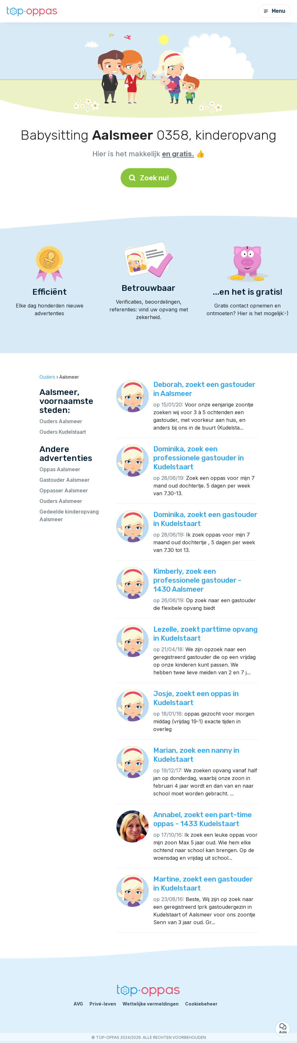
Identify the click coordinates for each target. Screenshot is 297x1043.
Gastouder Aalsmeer (64, 480)
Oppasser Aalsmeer (63, 490)
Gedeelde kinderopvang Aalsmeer (69, 515)
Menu (274, 11)
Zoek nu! (148, 178)
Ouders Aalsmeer (60, 421)
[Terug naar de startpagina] (32, 11)
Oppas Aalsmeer (59, 469)
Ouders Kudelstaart (62, 432)
